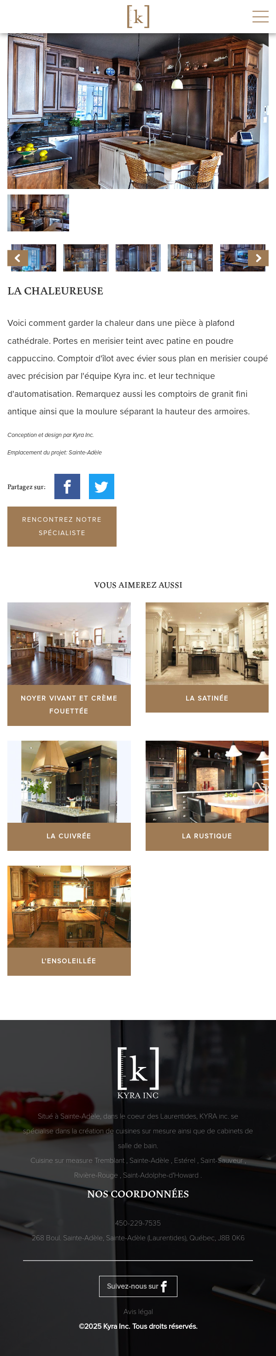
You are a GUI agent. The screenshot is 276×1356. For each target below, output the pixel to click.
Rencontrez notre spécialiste (62, 526)
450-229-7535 (138, 1223)
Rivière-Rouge (97, 1175)
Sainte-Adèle (150, 1160)
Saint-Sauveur (222, 1160)
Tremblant (110, 1160)
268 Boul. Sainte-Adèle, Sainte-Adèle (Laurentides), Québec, (138, 1238)
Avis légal (138, 1311)
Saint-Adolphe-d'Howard (161, 1175)
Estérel (185, 1160)
